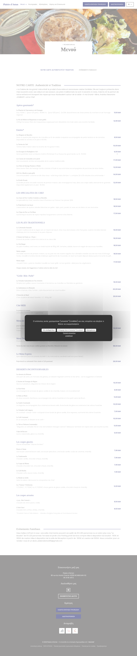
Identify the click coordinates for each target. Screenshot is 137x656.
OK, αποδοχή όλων (49, 330)
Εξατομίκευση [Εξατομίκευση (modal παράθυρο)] (91, 330)
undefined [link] (69, 336)
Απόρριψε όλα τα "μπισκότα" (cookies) (70, 330)
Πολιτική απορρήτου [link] (69, 333)
